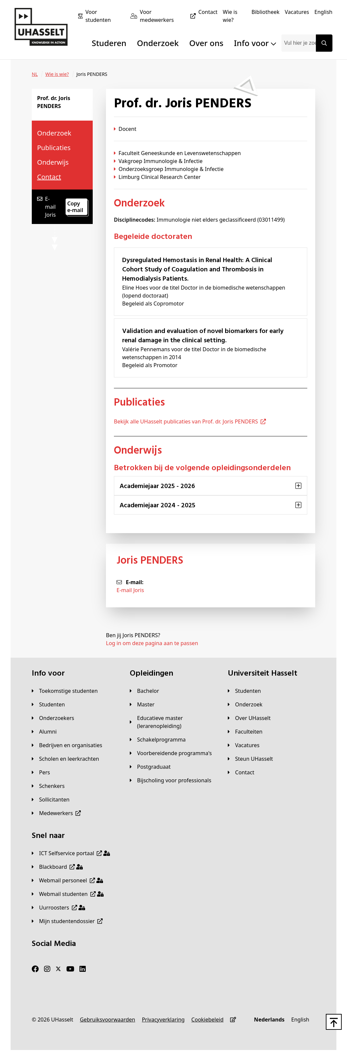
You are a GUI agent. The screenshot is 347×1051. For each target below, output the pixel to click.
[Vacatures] (297, 12)
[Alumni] (44, 732)
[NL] (35, 74)
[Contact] (208, 12)
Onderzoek (158, 42)
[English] (323, 12)
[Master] (142, 704)
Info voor (255, 42)
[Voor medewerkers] (169, 16)
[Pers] (41, 772)
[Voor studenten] (105, 16)
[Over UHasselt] (249, 718)
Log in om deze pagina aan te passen (152, 643)
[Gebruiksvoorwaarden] (107, 1019)
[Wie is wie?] (234, 16)
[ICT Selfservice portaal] (71, 853)
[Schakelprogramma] (158, 740)
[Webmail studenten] (68, 894)
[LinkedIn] (82, 969)
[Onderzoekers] (53, 718)
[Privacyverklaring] (163, 1019)
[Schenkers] (48, 786)
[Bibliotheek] (265, 12)
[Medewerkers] (56, 813)
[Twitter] (58, 969)
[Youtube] (70, 969)
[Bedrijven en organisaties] (67, 745)
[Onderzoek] (245, 704)
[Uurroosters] (58, 908)
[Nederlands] (269, 1019)
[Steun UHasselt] (250, 759)
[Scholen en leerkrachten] (65, 759)
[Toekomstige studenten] (65, 691)
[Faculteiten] (245, 732)
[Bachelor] (144, 691)
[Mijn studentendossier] (67, 921)
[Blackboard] (57, 867)
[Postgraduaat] (150, 767)
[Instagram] (47, 969)
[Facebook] (35, 969)
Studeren (109, 42)
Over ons (206, 42)
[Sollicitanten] (51, 799)
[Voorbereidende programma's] (171, 753)
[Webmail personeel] (67, 880)
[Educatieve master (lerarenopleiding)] (173, 722)
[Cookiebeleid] (207, 1019)
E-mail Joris (130, 590)
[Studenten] (48, 704)
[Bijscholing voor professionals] (170, 780)
